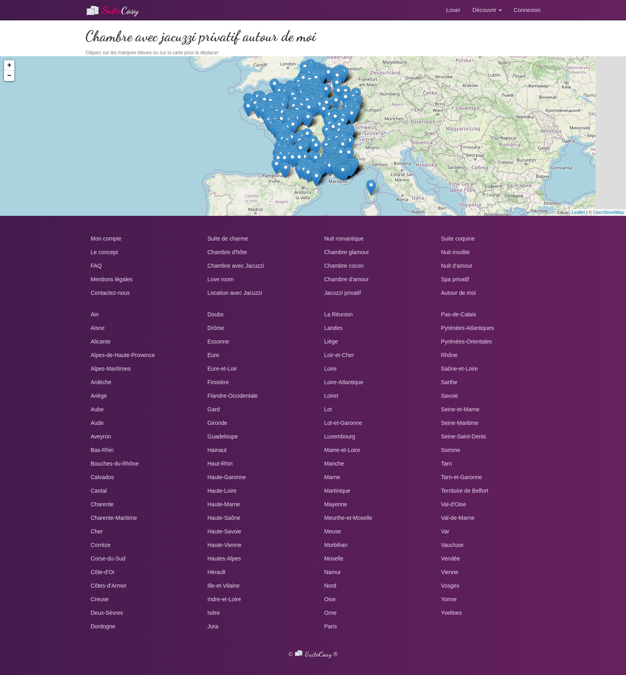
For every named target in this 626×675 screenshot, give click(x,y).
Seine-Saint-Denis (463, 436)
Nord (330, 585)
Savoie (449, 396)
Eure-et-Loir (222, 368)
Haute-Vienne (225, 545)
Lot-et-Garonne (343, 423)
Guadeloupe (223, 436)
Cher (97, 531)
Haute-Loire (222, 491)
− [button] (9, 76)
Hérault (217, 572)
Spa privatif (455, 279)
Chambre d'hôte (227, 252)
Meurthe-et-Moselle (348, 518)
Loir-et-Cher (339, 355)
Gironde (218, 423)
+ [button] (9, 65)
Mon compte (106, 238)
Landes (333, 328)
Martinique (337, 491)
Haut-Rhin (220, 463)
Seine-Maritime (460, 423)
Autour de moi (458, 293)
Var (445, 531)
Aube (97, 409)
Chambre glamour (346, 252)
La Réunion (338, 314)
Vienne (449, 572)
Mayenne (335, 504)
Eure (214, 355)
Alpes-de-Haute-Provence (123, 355)
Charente (102, 504)
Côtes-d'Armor (109, 585)
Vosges (450, 585)
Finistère (218, 382)
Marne (332, 477)
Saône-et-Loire (459, 368)
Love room (221, 279)
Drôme (216, 328)
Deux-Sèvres (107, 613)
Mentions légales (112, 279)
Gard (214, 409)
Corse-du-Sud (108, 558)
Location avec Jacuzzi (235, 293)
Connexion (527, 10)
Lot (328, 409)
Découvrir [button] (487, 10)
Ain (95, 314)
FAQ (96, 265)
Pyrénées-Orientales (466, 341)
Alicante (101, 341)
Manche (334, 463)
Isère (214, 613)
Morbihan (335, 545)
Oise (330, 599)
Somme (450, 450)
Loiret (331, 396)
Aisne (98, 328)
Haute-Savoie (225, 531)
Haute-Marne (224, 504)
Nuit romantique (344, 238)
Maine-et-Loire (342, 450)
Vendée (450, 558)
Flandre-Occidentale (233, 396)
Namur (332, 572)
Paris (330, 626)
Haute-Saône (224, 518)
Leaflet (578, 212)
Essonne (218, 341)
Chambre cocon (344, 265)
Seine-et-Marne (460, 409)
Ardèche (101, 382)
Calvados (102, 477)
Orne (330, 613)
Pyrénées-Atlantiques (467, 328)
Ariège (99, 396)
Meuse (332, 531)
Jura (213, 626)
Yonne (449, 599)
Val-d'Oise (453, 504)
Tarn (446, 463)
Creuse (100, 599)
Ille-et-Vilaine (224, 585)
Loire (330, 368)
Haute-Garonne (227, 477)
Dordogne (103, 626)
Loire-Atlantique (343, 382)
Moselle (333, 558)
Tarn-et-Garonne (461, 477)
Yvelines (451, 613)
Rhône (449, 355)
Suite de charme (228, 238)
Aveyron (101, 436)
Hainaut (217, 450)
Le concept (104, 252)
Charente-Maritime (114, 518)
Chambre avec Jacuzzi (236, 265)
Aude (97, 423)
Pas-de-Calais (458, 314)
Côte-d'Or (103, 572)
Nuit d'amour (457, 265)
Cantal (99, 491)
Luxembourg (339, 436)
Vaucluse (452, 545)
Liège (331, 341)
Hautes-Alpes (224, 558)
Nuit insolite (455, 252)
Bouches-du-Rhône (115, 463)
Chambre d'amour (346, 279)
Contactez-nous (110, 293)
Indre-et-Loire (224, 599)
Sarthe (449, 382)
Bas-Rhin (102, 450)
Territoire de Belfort (464, 491)
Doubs (216, 314)
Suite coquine (458, 238)
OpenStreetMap (608, 212)
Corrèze (101, 545)
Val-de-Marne (458, 518)
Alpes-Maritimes (111, 368)
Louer (453, 10)
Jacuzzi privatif (342, 293)
